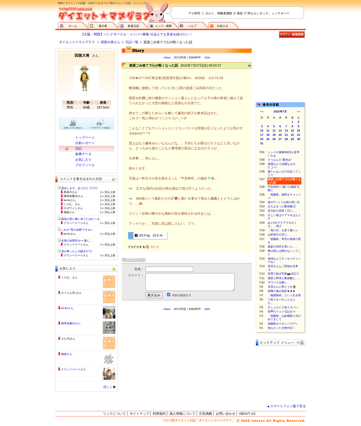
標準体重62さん (71, 323)
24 (261, 139)
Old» (207, 57)
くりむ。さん (69, 277)
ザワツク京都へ (277, 282)
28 (286, 139)
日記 (78, 148)
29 (292, 139)
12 (274, 130)
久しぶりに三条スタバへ (283, 307)
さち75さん (68, 338)
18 (267, 134)
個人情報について (182, 413)
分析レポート (85, 143)
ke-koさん (67, 308)
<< (261, 111)
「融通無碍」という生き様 (284, 295)
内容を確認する (181, 295)
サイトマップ (139, 413)
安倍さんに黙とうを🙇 (282, 286)
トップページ (85, 137)
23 (298, 134)
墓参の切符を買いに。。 (283, 246)
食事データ (83, 154)
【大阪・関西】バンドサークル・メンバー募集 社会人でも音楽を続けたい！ (137, 34)
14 (286, 130)
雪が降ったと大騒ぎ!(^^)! (76, 251)
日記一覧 (131, 42)
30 (298, 139)
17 (261, 134)
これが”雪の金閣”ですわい (77, 229)
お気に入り (83, 159)
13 (280, 130)
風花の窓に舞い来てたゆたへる (82, 218)
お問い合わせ (225, 413)
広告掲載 (205, 413)
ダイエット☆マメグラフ (77, 42)
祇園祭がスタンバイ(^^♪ (283, 323)
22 (292, 134)
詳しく (108, 386)
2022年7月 (280, 111)
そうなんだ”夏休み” (280, 159)
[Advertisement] (169, 356)
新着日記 (133, 25)
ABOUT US (247, 413)
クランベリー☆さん (73, 369)
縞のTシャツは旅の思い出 (284, 202)
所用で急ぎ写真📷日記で (283, 273)
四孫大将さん (110, 42)
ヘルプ (193, 25)
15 (292, 130)
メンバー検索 (163, 25)
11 (267, 130)
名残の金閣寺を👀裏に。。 (78, 240)
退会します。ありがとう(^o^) (79, 188)
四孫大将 (86, 55)
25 (267, 139)
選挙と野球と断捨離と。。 (284, 278)
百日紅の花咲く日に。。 (283, 210)
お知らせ (223, 25)
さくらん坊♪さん (71, 292)
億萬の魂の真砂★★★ (281, 290)
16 (298, 130)
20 (280, 134)
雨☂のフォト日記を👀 (282, 311)
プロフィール (85, 165)
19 (274, 134)
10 (261, 130)
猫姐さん (66, 353)
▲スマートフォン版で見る (286, 406)
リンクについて (114, 413)
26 (274, 139)
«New (166, 57)
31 (261, 143)
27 (280, 139)
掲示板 (103, 25)
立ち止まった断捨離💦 (282, 206)
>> (298, 111)
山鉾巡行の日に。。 (280, 234)
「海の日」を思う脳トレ (283, 230)
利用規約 (159, 413)
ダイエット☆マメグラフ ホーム (73, 25)
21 (286, 134)
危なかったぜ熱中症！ (281, 327)
